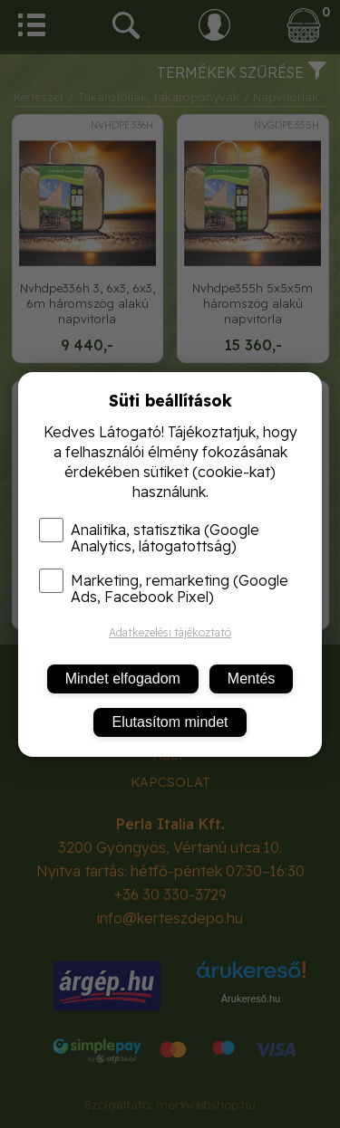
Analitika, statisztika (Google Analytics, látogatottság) (149, 537)
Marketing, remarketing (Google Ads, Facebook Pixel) (163, 588)
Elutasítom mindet (170, 722)
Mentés (251, 678)
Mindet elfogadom (122, 678)
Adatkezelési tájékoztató (170, 632)
